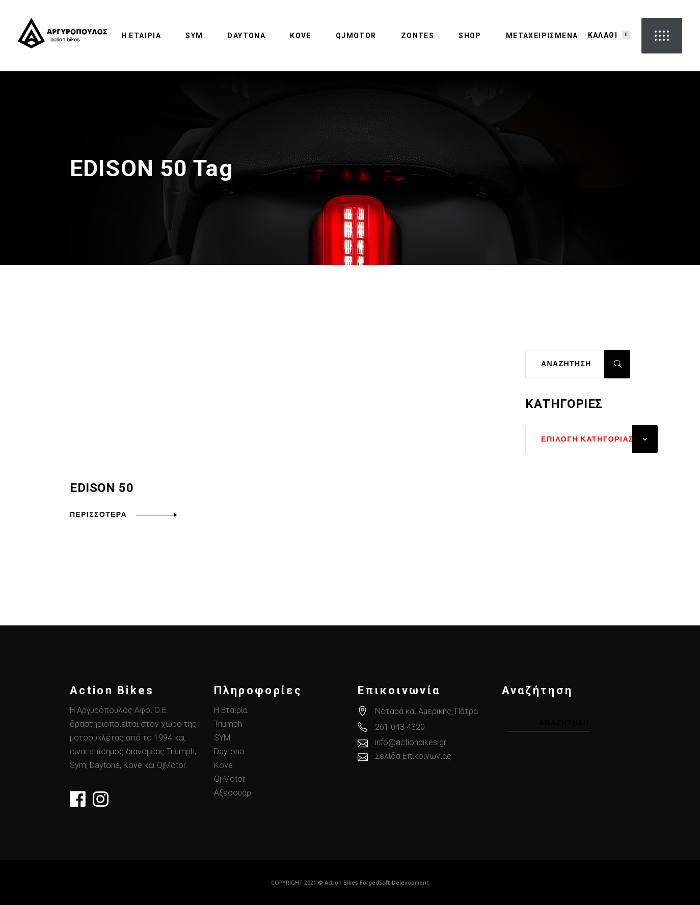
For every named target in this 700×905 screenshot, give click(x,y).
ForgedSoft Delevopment (394, 883)
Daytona (229, 751)
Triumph (228, 724)
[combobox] (591, 439)
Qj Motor (229, 779)
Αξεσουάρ (232, 793)
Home (505, 169)
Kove (223, 765)
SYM (222, 738)
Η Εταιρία (231, 710)
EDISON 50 (101, 488)
